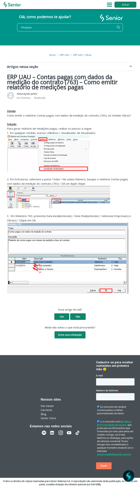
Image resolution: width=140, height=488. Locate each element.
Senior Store (48, 418)
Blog (43, 414)
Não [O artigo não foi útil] (78, 316)
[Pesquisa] (70, 27)
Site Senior (47, 406)
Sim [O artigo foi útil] (62, 316)
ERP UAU (64, 55)
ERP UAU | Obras (82, 55)
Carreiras (46, 410)
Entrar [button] (125, 4)
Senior (52, 55)
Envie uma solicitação (70, 334)
